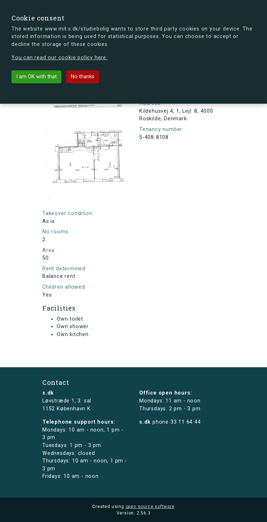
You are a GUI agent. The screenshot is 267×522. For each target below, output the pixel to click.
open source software (150, 506)
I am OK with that (36, 77)
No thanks (82, 77)
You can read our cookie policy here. (59, 58)
